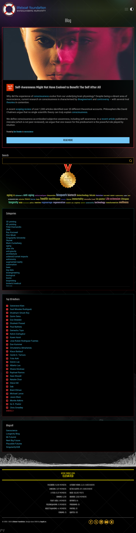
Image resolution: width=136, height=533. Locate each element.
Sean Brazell (15, 376)
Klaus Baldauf (16, 351)
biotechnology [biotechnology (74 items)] (83, 195)
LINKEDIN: (52, 489)
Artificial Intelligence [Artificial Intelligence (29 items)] (40, 196)
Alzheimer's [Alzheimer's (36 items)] (19, 196)
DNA (8, 229)
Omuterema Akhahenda (21, 348)
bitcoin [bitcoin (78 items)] (92, 195)
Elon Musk (11, 235)
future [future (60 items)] (27, 199)
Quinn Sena (15, 316)
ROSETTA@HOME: (51, 508)
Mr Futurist (11, 437)
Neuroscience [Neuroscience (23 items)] (26, 203)
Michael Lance (16, 393)
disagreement (85, 99)
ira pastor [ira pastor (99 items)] (100, 199)
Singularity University (15, 238)
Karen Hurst (15, 337)
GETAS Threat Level (68, 475)
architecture (11, 254)
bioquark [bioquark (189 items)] (61, 195)
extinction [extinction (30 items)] (21, 199)
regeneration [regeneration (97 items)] (59, 202)
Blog (68, 21)
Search (130, 161)
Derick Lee (14, 362)
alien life (10, 248)
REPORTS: (73, 501)
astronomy (11, 259)
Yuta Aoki (14, 358)
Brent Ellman (16, 390)
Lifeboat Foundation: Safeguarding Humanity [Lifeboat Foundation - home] (61, 9)
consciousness (41, 96)
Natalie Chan (16, 379)
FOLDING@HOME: (52, 504)
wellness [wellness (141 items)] (123, 202)
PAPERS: (72, 508)
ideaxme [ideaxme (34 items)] (68, 199)
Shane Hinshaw (17, 369)
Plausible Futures (14, 443)
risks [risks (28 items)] (72, 203)
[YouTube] (106, 522)
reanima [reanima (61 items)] (37, 202)
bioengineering (13, 272)
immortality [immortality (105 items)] (77, 199)
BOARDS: (72, 497)
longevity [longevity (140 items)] (13, 202)
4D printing (11, 224)
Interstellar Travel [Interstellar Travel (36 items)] (89, 199)
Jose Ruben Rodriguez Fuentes (24, 341)
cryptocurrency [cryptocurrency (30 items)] (119, 196)
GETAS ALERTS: (75, 489)
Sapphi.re (43, 521)
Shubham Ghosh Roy (19, 313)
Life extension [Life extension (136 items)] (113, 199)
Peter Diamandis (13, 227)
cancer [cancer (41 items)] (112, 196)
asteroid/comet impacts (17, 256)
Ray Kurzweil (12, 232)
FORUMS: (61, 512)
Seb (11, 386)
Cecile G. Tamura (18, 355)
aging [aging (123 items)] (10, 195)
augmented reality (14, 262)
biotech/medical (13, 283)
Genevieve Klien (17, 306)
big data (10, 270)
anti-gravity (11, 251)
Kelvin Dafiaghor (17, 334)
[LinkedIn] (101, 522)
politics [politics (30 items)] (32, 203)
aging (8, 246)
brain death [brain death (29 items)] (107, 196)
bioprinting (11, 280)
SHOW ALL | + (10, 411)
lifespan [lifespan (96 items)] (125, 199)
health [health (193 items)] (44, 199)
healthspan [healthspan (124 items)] (54, 199)
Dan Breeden (17, 132)
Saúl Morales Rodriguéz (21, 309)
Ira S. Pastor (15, 404)
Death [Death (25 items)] (129, 195)
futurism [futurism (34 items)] (32, 199)
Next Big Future (13, 440)
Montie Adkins (16, 400)
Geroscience (11, 430)
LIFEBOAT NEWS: (75, 485)
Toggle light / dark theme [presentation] (131, 9)
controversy (103, 99)
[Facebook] (91, 522)
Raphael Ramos (17, 372)
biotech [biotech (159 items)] (72, 195)
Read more (68, 140)
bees (8, 267)
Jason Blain (15, 397)
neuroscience (28, 132)
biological (10, 275)
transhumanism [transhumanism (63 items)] (112, 202)
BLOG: (71, 493)
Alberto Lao (15, 365)
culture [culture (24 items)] (125, 195)
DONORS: (59, 497)
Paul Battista (16, 327)
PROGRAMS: (74, 504)
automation (11, 264)
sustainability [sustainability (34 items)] (90, 203)
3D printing (11, 221)
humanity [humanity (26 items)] (63, 199)
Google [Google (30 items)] (38, 199)
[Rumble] (112, 522)
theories (10, 102)
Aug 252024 (10, 87)
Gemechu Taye (17, 330)
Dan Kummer (16, 344)
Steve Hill (14, 383)
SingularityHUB (13, 447)
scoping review (23, 109)
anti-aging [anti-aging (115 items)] (28, 195)
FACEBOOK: (51, 485)
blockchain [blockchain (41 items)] (99, 196)
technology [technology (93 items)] (100, 202)
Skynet (9, 240)
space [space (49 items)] (83, 203)
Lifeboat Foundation (18, 521)
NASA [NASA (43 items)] (20, 203)
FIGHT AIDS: (54, 501)
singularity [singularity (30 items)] (77, 203)
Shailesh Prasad (17, 323)
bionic (9, 278)
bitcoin (9, 286)
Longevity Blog (13, 434)
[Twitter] (96, 522)
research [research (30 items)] (68, 203)
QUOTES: (72, 512)
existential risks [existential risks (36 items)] (13, 199)
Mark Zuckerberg (14, 243)
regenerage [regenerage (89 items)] (46, 202)
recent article (108, 119)
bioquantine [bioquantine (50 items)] (51, 195)
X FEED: (53, 493)
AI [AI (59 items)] (14, 195)
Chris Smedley (16, 407)
